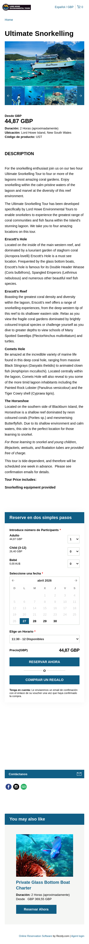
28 (34, 621)
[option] (15, 95)
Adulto (30, 537)
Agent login (77, 936)
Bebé (30, 562)
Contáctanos (18, 774)
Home (9, 19)
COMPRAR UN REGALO (44, 680)
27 (24, 621)
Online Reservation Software (35, 936)
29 (45, 621)
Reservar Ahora (44, 662)
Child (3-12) (30, 549)
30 (55, 621)
